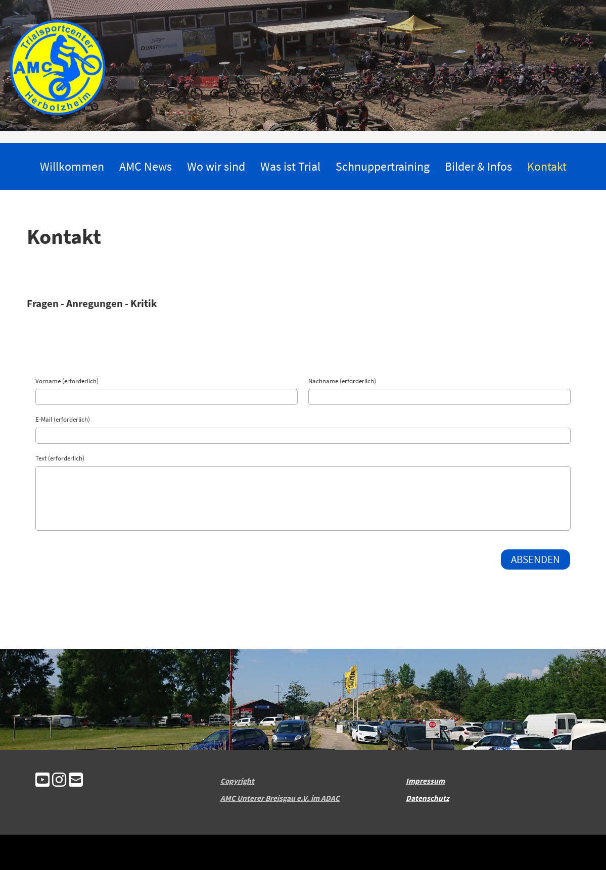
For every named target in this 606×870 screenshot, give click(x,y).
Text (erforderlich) (59, 458)
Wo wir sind (216, 166)
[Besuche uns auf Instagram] (59, 781)
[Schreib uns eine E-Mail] (76, 781)
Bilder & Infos (478, 166)
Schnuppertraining (383, 166)
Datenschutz (427, 798)
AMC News (145, 166)
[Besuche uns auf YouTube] (42, 781)
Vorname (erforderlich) (67, 381)
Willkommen (72, 166)
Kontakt (547, 166)
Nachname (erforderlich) (342, 381)
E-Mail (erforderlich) (62, 419)
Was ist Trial (290, 166)
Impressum (425, 781)
